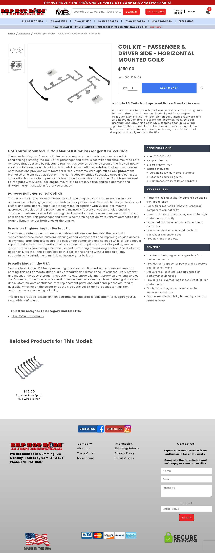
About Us (83, 449)
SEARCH (131, 12)
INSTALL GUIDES (155, 11)
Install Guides (124, 459)
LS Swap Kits (58, 21)
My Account (85, 459)
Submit (187, 518)
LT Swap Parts (135, 21)
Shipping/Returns (127, 449)
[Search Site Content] (97, 11)
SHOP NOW (155, 26)
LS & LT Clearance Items (28, 316)
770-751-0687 (31, 463)
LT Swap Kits (82, 21)
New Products (162, 21)
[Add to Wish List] (202, 88)
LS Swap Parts (108, 21)
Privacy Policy (125, 454)
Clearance (186, 21)
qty (124, 88)
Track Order (86, 454)
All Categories (32, 21)
